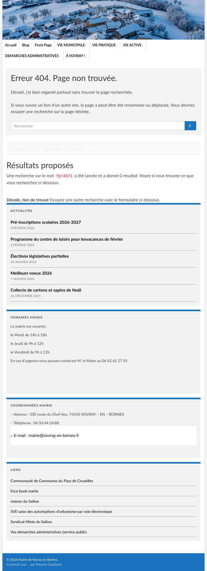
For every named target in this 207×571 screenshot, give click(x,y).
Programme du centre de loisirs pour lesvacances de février (67, 238)
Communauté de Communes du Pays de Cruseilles (52, 480)
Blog (25, 45)
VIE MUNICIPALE (72, 45)
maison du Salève (25, 501)
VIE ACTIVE (133, 45)
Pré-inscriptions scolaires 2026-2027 (46, 222)
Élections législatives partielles (40, 255)
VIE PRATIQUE (104, 45)
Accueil (10, 45)
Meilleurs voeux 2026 (31, 272)
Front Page (43, 45)
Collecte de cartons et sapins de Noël (46, 289)
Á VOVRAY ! (76, 56)
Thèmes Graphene (48, 564)
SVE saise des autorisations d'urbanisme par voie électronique (61, 511)
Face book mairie (25, 491)
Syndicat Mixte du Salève (31, 521)
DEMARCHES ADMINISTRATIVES (32, 56)
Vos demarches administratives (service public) (49, 532)
